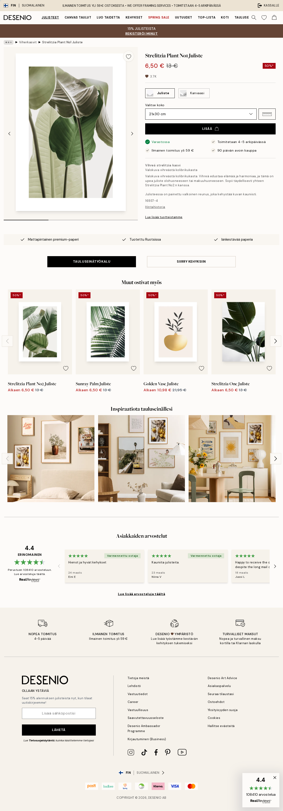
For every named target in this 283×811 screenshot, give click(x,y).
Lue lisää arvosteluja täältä (141, 594)
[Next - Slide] (132, 133)
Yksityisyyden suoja (223, 710)
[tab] (26, 218)
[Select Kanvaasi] (194, 93)
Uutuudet (183, 17)
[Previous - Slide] (9, 133)
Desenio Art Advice (222, 678)
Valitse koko (155, 105)
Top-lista (207, 17)
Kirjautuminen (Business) (147, 739)
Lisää (210, 129)
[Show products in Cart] (274, 17)
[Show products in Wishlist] (264, 17)
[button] (267, 114)
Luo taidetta (108, 17)
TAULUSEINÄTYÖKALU (92, 261)
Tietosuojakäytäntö (41, 740)
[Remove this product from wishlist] (128, 56)
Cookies (214, 718)
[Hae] (254, 17)
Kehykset (134, 17)
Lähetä (58, 730)
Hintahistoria (155, 207)
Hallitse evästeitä (221, 726)
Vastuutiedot (138, 694)
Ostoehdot (216, 702)
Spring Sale (158, 17)
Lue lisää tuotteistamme (164, 217)
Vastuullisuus (138, 710)
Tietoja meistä (138, 678)
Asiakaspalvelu (219, 686)
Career (133, 702)
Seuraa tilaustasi (221, 694)
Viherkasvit (28, 42)
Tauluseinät (246, 17)
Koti (225, 17)
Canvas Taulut (78, 17)
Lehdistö (134, 686)
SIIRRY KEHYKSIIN (191, 261)
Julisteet (50, 17)
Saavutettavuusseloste (146, 718)
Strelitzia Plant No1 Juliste (62, 42)
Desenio (155, 798)
